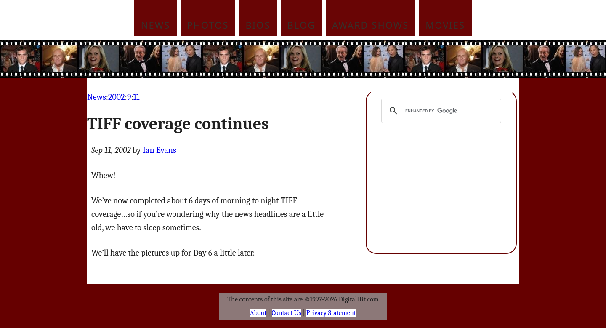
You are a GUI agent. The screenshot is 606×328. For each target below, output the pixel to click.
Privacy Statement (331, 313)
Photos (208, 25)
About (258, 313)
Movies (445, 25)
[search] (440, 111)
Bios (258, 25)
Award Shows (370, 25)
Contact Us (286, 313)
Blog (301, 25)
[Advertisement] (360, 59)
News (155, 25)
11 (136, 97)
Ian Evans (159, 150)
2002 (116, 97)
